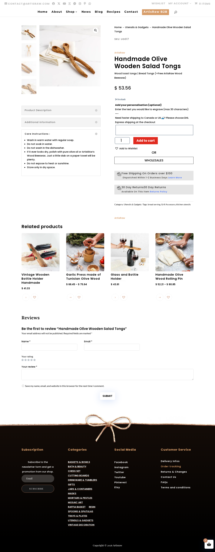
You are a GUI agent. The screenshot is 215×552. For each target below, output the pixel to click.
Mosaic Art (75, 502)
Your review (29, 366)
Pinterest (120, 482)
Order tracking (171, 466)
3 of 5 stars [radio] (28, 360)
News (86, 12)
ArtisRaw (119, 52)
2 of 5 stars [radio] (25, 360)
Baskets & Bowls (79, 461)
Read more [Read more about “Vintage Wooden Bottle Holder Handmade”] (25, 297)
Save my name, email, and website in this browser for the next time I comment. (64, 385)
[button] (95, 30)
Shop (70, 12)
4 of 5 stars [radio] (31, 360)
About (57, 12)
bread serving (154, 204)
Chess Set (74, 470)
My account (178, 3)
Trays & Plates (77, 515)
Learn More (175, 177)
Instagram (121, 467)
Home (43, 12)
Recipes (113, 12)
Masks (72, 493)
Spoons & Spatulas (80, 511)
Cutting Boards (78, 475)
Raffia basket (77, 506)
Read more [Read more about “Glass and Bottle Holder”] (115, 297)
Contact (131, 12)
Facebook (121, 462)
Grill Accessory (168, 204)
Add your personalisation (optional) (138, 105)
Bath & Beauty (77, 466)
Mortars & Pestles (80, 497)
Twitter (119, 472)
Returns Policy (158, 191)
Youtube (120, 477)
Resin (92, 506)
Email (88, 341)
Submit (107, 396)
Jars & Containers (80, 488)
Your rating (27, 356)
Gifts (71, 484)
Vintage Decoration (81, 524)
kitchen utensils (183, 204)
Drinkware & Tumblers (82, 479)
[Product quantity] (122, 140)
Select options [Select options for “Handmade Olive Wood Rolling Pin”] (159, 297)
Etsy (117, 487)
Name (26, 341)
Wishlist (158, 3)
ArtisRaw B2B (155, 12)
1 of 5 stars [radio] (23, 360)
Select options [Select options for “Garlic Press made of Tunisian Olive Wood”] (70, 297)
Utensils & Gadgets (137, 27)
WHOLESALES (154, 160)
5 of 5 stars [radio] (34, 360)
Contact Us (168, 477)
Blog (99, 12)
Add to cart (145, 140)
